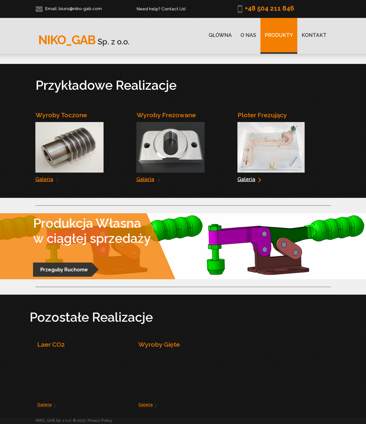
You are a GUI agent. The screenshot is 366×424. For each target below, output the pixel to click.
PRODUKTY (279, 35)
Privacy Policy (99, 420)
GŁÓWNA (220, 35)
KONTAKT (314, 35)
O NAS (248, 40)
